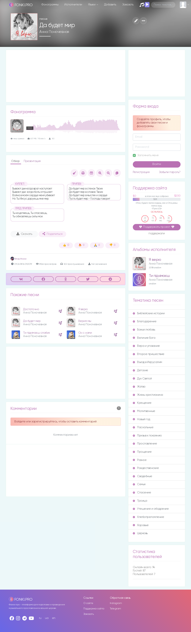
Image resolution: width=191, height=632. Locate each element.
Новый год (141, 419)
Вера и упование (146, 345)
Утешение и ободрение (151, 508)
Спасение (142, 492)
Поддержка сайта (93, 608)
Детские (140, 370)
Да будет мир (31, 321)
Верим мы (84, 321)
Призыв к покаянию (147, 435)
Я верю (83, 309)
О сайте (88, 603)
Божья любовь (144, 329)
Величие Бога (144, 337)
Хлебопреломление (148, 517)
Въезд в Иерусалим (147, 362)
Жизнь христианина (148, 394)
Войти (156, 164)
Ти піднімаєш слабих (36, 332)
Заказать (128, 4)
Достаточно (31, 309)
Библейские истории (149, 313)
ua (46, 618)
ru (40, 618)
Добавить (110, 4)
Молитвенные (144, 411)
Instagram (116, 603)
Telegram (115, 608)
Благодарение (144, 321)
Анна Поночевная (54, 32)
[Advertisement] (65, 76)
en (53, 618)
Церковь (140, 533)
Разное (139, 460)
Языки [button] (92, 4)
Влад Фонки (18, 259)
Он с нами (85, 332)
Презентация (32, 161)
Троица (140, 500)
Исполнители (73, 4)
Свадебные (142, 476)
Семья (139, 484)
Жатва (139, 386)
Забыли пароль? (170, 172)
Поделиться (52, 234)
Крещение (142, 402)
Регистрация (141, 172)
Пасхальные (143, 427)
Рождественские (146, 468)
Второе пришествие (148, 354)
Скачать (24, 234)
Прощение (142, 451)
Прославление (145, 443)
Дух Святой (142, 378)
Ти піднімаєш (159, 276)
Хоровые (141, 525)
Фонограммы (49, 4)
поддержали (156, 233)
